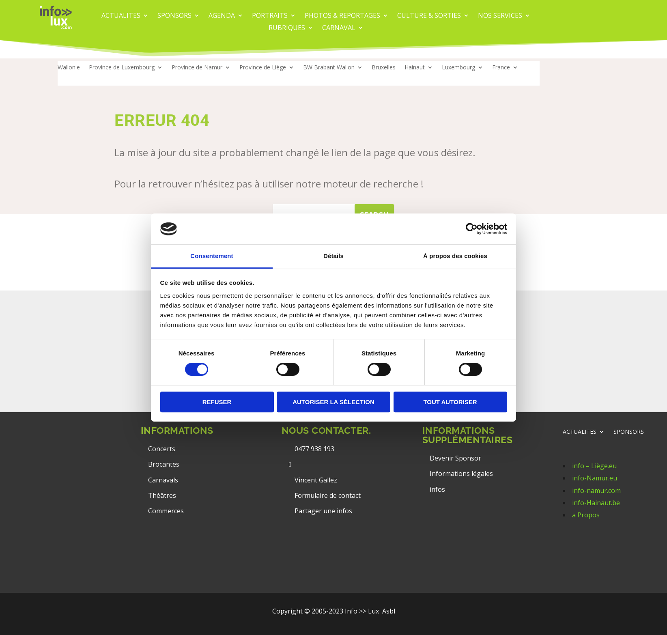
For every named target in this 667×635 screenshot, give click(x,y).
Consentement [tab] (211, 256)
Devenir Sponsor (455, 458)
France (501, 68)
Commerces (166, 510)
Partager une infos (323, 510)
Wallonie (69, 68)
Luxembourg (458, 68)
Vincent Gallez (316, 480)
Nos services (500, 16)
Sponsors (174, 16)
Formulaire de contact (328, 495)
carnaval (338, 28)
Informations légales (461, 473)
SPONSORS (628, 432)
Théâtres (162, 495)
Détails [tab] (333, 256)
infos (438, 489)
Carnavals (163, 480)
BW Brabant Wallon (329, 68)
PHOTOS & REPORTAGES (342, 16)
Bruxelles (384, 68)
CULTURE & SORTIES (429, 16)
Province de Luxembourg (122, 68)
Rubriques (287, 28)
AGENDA (222, 16)
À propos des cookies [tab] (455, 256)
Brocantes (163, 464)
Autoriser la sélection (333, 401)
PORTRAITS (270, 16)
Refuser (217, 401)
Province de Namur (197, 68)
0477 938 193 (314, 448)
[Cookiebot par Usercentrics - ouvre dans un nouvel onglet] (471, 229)
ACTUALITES (120, 16)
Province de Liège (262, 68)
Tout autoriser (450, 401)
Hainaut (415, 68)
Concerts (161, 448)
